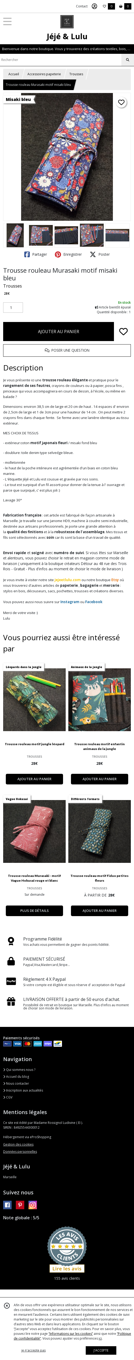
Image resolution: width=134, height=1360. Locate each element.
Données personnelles (20, 1151)
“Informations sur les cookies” (71, 1333)
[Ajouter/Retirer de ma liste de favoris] (123, 331)
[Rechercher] (127, 60)
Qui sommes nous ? (19, 1069)
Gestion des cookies (18, 1144)
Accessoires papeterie (44, 74)
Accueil (13, 74)
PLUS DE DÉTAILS (34, 910)
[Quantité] (13, 307)
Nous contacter (16, 1083)
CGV (7, 1097)
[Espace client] (94, 6)
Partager (35, 254)
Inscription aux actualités (23, 1090)
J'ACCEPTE (101, 1350)
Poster (100, 254)
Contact (82, 6)
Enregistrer (68, 254)
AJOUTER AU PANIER (58, 331)
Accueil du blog (16, 1076)
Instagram (69, 601)
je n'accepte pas (33, 1350)
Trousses (76, 74)
